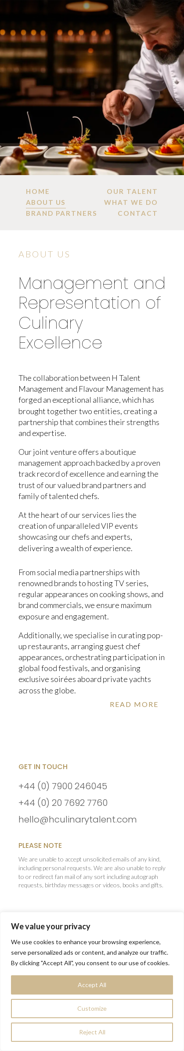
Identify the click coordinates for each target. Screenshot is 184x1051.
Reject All (92, 1032)
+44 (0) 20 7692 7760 (63, 803)
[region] (92, 981)
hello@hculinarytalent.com (77, 819)
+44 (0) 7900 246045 (62, 786)
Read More (134, 704)
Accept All (92, 984)
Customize (92, 1008)
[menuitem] (38, 191)
